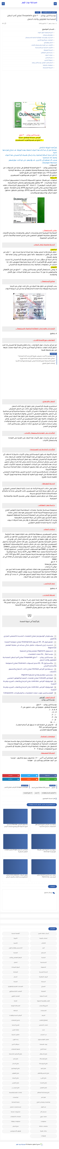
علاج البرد (15, 1059)
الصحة (15, 982)
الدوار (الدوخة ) (15, 967)
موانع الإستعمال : (47, 35)
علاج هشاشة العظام (43, 1092)
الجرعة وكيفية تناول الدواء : (45, 32)
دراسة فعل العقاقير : (47, 53)
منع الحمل (15, 1126)
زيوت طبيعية (43, 1044)
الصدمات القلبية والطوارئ (15, 986)
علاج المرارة (15, 1078)
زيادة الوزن (15, 1039)
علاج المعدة (28, 793)
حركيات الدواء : (49, 55)
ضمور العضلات (15, 1049)
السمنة (43, 982)
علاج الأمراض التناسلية (15, 1054)
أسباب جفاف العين (43, 933)
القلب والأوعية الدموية (43, 1001)
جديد (37, 12)
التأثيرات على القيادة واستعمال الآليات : (42, 45)
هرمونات (43, 1136)
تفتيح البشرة (15, 1025)
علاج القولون (15, 1073)
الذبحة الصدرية (43, 972)
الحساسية (43, 962)
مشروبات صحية (15, 1112)
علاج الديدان (15, 1063)
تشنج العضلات (15, 1020)
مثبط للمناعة (15, 1102)
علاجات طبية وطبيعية (15, 1092)
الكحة (15, 1001)
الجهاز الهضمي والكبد (15, 957)
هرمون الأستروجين (15, 1131)
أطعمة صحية (16, 933)
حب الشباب (43, 1035)
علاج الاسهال (43, 1054)
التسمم (43, 953)
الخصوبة (43, 967)
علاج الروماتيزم (15, 1068)
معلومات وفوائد (15, 1121)
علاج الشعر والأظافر (43, 1073)
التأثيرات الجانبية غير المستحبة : (44, 47)
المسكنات (43, 1010)
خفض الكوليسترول (43, 1039)
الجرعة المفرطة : (48, 50)
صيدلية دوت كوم (29, 3)
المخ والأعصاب (43, 1006)
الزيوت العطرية (43, 977)
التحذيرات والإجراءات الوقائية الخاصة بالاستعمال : (39, 37)
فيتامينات (15, 1097)
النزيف (43, 1015)
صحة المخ (43, 1049)
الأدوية (15, 938)
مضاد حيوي (43, 1116)
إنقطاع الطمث (43, 1020)
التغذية (16, 953)
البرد (43, 948)
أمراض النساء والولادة (49, 12)
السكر (15, 977)
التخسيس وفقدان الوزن (15, 948)
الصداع (43, 986)
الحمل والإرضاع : (48, 42)
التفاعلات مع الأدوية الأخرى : (45, 40)
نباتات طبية (43, 1131)
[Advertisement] (29, 86)
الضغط (43, 991)
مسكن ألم (43, 1112)
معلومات (43, 1121)
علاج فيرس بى (15, 1088)
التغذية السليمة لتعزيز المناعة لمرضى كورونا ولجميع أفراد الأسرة (35, 361)
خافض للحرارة (15, 1035)
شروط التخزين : (48, 60)
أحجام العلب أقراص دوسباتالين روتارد (42, 63)
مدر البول (43, 1107)
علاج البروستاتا (43, 1063)
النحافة (16, 1010)
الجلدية (43, 957)
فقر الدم (43, 1097)
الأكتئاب (43, 943)
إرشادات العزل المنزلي (48, 363)
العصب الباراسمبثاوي (15, 991)
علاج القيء (43, 1078)
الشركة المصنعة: (48, 68)
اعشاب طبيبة (43, 938)
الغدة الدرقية (43, 996)
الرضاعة (15, 972)
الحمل (15, 962)
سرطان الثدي (15, 1044)
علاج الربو (43, 1068)
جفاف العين (15, 1030)
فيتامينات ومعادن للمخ (43, 1102)
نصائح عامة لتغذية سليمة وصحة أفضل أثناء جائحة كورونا (37, 358)
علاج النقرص (43, 1088)
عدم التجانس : (49, 58)
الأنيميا (15, 943)
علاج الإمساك (43, 1059)
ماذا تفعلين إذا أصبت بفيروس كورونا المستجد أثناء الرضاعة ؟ (36, 356)
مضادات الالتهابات (15, 1116)
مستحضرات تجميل (15, 1107)
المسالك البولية (15, 1006)
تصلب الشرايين (43, 1025)
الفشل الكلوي (16, 996)
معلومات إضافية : (47, 65)
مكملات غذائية (43, 1126)
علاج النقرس (15, 1083)
